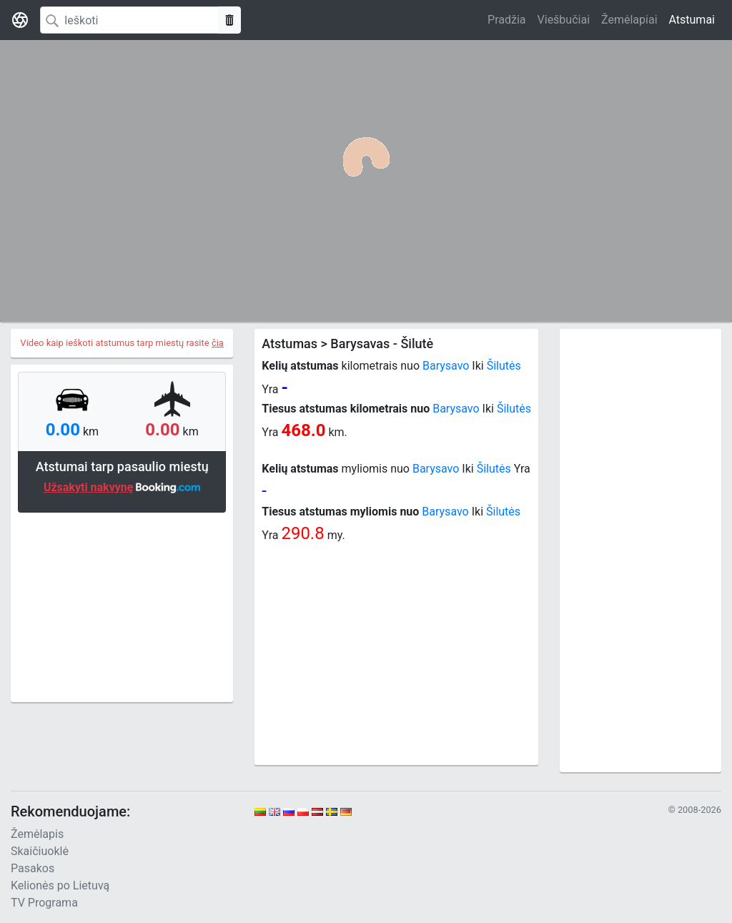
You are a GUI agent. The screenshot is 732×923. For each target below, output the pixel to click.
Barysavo (445, 365)
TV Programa (44, 902)
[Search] (129, 20)
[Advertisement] (122, 605)
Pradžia (506, 19)
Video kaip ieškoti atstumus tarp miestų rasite (122, 342)
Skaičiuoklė (40, 851)
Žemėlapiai (629, 19)
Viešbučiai (564, 19)
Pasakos (32, 868)
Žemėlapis (37, 834)
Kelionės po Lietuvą (60, 885)
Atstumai (692, 19)
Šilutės (504, 365)
